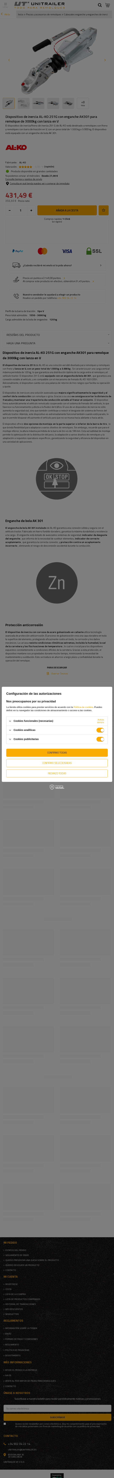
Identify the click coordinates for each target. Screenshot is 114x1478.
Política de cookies (83, 707)
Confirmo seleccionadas (57, 763)
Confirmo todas (57, 752)
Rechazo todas (57, 773)
